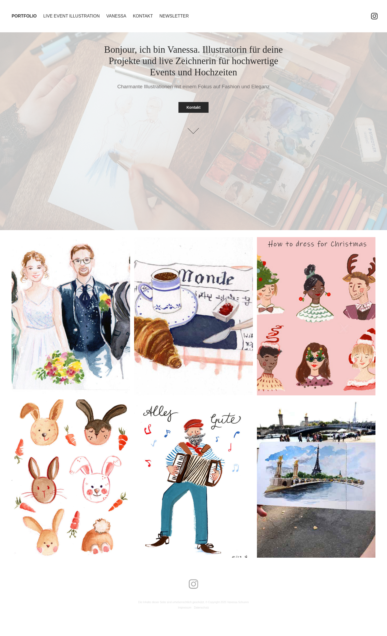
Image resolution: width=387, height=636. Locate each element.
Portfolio (24, 16)
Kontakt (143, 16)
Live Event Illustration (71, 16)
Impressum (184, 607)
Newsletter (174, 16)
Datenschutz (201, 607)
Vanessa (116, 16)
